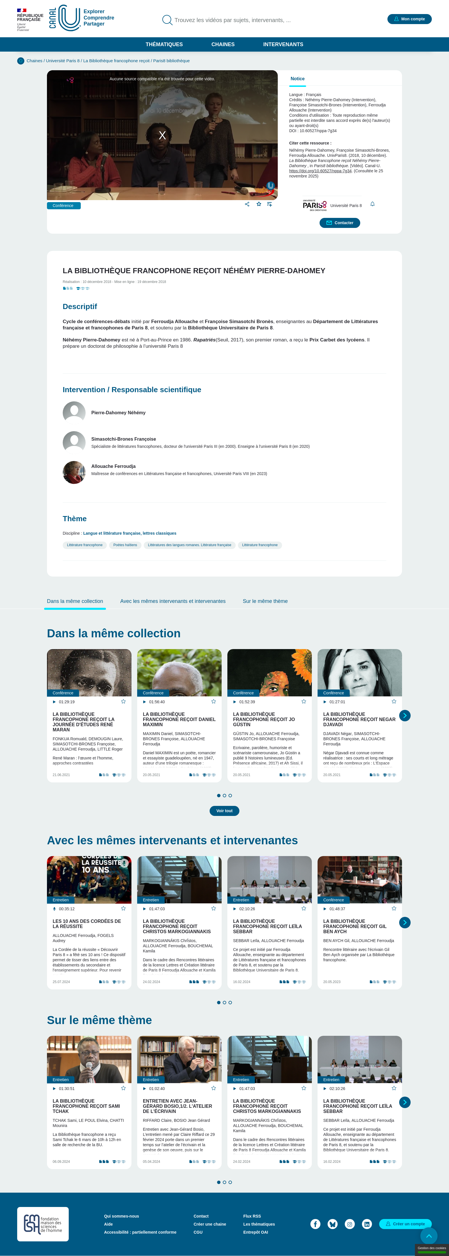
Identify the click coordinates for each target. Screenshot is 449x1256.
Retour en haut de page (429, 1236)
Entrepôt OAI (255, 1232)
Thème (75, 518)
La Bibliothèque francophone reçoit (116, 60)
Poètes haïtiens (125, 545)
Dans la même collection (75, 601)
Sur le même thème (265, 601)
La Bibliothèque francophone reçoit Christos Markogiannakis (177, 926)
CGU (198, 1232)
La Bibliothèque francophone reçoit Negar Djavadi (359, 719)
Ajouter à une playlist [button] (269, 203)
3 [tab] (230, 795)
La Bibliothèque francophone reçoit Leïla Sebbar (267, 926)
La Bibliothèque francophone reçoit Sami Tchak (86, 1106)
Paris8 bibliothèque (171, 60)
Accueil (20, 61)
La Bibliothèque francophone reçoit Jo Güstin (264, 719)
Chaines (223, 44)
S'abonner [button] (372, 204)
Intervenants (283, 44)
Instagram (350, 1224)
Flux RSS (252, 1216)
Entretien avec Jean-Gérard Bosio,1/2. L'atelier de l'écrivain (177, 1106)
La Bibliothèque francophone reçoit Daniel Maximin (179, 719)
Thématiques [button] (164, 44)
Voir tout (224, 810)
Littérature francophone (85, 545)
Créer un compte (409, 1224)
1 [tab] (218, 795)
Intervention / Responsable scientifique (132, 389)
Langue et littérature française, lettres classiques (129, 533)
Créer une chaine (210, 1224)
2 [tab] (224, 795)
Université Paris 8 (63, 60)
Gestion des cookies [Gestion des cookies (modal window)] (432, 1249)
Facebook (315, 1224)
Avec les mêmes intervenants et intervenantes (173, 601)
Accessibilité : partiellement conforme (140, 1232)
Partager (248, 204)
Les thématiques (259, 1224)
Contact (201, 1216)
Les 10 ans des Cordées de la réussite (87, 924)
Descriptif (80, 306)
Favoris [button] (259, 203)
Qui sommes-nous (121, 1216)
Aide (108, 1224)
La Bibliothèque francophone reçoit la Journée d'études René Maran (83, 722)
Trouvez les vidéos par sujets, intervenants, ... (233, 20)
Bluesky (333, 1224)
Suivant (405, 715)
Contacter (344, 222)
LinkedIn (367, 1224)
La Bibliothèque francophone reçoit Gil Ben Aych (355, 926)
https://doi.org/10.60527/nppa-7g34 (320, 171)
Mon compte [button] (413, 19)
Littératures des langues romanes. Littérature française (189, 545)
